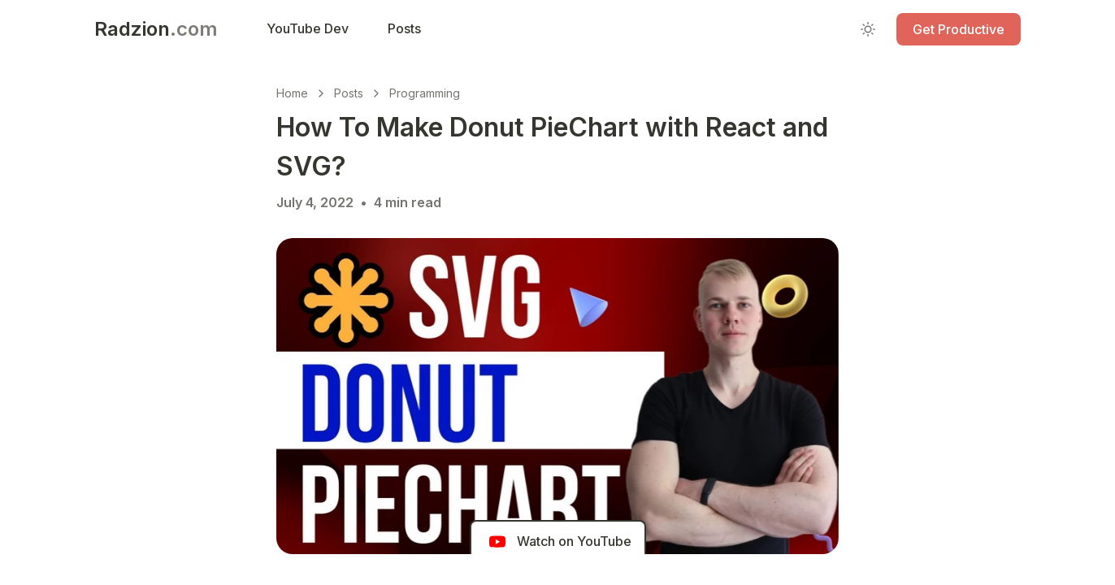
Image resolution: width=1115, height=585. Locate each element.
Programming (424, 93)
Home (292, 93)
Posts (348, 93)
